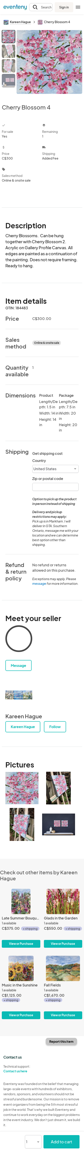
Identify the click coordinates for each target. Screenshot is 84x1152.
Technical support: (21, 1068)
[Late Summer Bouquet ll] (21, 918)
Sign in (64, 7)
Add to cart (61, 1141)
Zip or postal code (47, 478)
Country (39, 460)
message (39, 583)
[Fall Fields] (63, 987)
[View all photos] (49, 63)
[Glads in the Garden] (63, 918)
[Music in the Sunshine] (21, 987)
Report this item (61, 1041)
